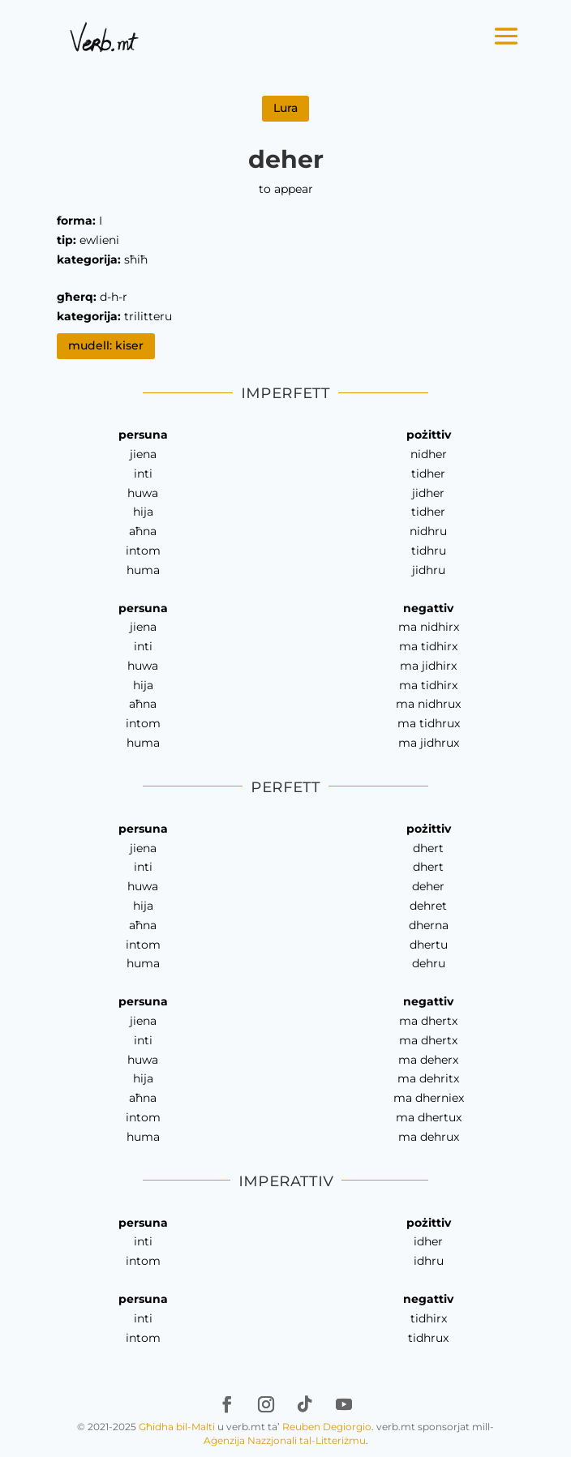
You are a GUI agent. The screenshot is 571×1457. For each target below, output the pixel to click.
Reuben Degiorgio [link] (326, 1427)
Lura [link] (285, 108)
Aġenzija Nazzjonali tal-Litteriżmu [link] (285, 1440)
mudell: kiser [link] (106, 345)
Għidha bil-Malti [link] (177, 1427)
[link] (104, 36)
